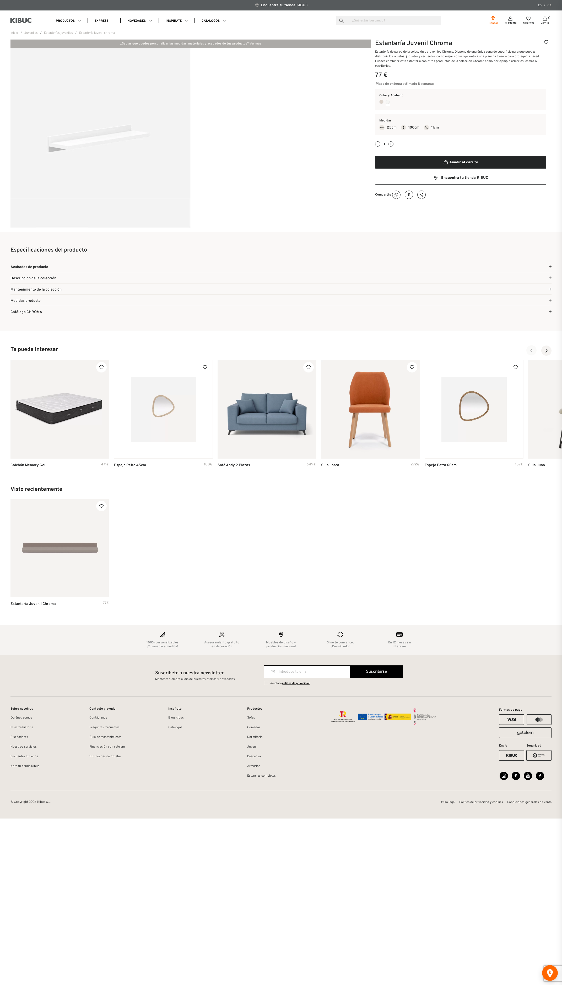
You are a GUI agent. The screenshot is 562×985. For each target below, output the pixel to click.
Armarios (253, 767)
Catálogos (175, 728)
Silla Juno (536, 466)
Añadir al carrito (460, 162)
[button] (531, 351)
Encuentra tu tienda (24, 757)
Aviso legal (447, 804)
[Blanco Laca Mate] (388, 102)
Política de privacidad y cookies (481, 804)
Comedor (253, 728)
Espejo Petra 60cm (441, 466)
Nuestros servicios (23, 747)
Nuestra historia (21, 728)
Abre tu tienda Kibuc (24, 767)
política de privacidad (296, 684)
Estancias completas (261, 777)
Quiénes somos (21, 718)
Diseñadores (19, 738)
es (540, 5)
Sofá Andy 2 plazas (234, 466)
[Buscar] (388, 20)
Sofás (251, 718)
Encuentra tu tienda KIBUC (281, 5)
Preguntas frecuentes (104, 728)
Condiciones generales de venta (529, 804)
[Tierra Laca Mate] (381, 102)
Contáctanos (98, 718)
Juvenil (252, 747)
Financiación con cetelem (107, 747)
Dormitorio (255, 738)
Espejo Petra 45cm (130, 466)
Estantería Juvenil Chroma (33, 605)
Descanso (254, 757)
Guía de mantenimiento (105, 738)
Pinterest (409, 195)
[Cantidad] (384, 144)
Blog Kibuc (176, 718)
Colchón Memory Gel (27, 466)
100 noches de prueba (105, 757)
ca (549, 5)
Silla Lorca (330, 466)
